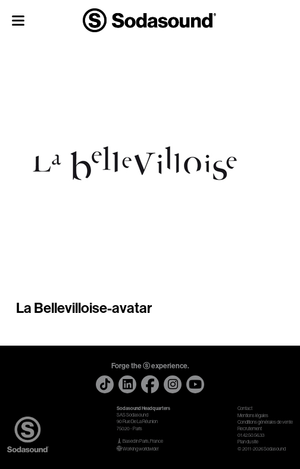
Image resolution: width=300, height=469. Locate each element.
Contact (245, 408)
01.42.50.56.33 (251, 435)
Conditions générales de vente (265, 422)
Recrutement (250, 428)
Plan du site (248, 442)
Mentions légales (253, 415)
